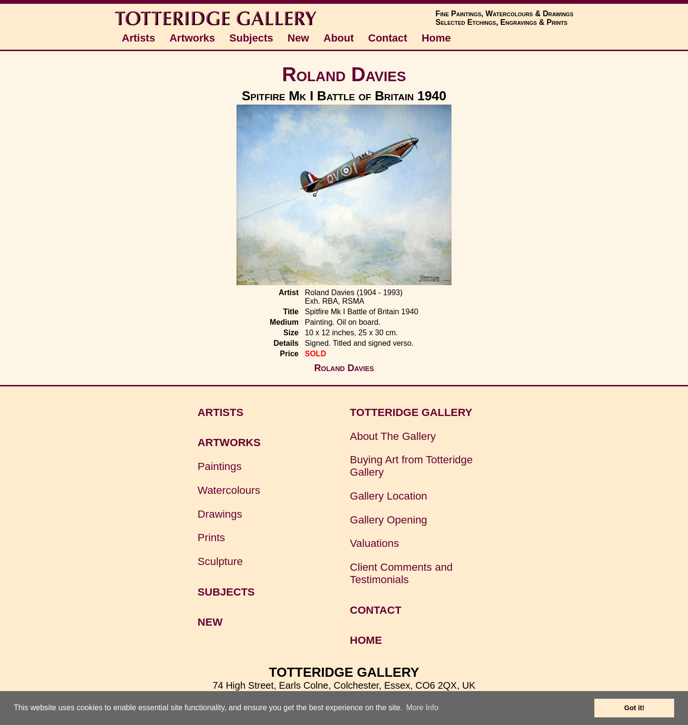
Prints (211, 538)
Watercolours (229, 490)
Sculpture (220, 561)
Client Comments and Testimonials (401, 573)
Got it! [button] (634, 708)
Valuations (374, 543)
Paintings (220, 466)
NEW (210, 622)
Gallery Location (388, 496)
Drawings (220, 514)
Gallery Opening (388, 520)
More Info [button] (422, 708)
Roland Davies (344, 74)
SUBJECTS (226, 592)
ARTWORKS (229, 442)
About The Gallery (393, 436)
